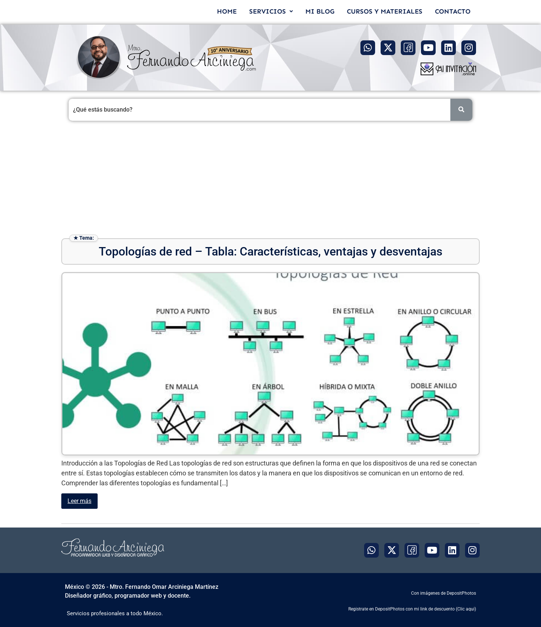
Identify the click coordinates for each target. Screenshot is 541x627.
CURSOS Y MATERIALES (384, 11)
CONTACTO (453, 11)
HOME (227, 11)
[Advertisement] (270, 179)
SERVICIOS (271, 11)
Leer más (79, 500)
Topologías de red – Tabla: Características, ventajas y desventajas (270, 251)
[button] (271, 11)
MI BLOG (319, 11)
